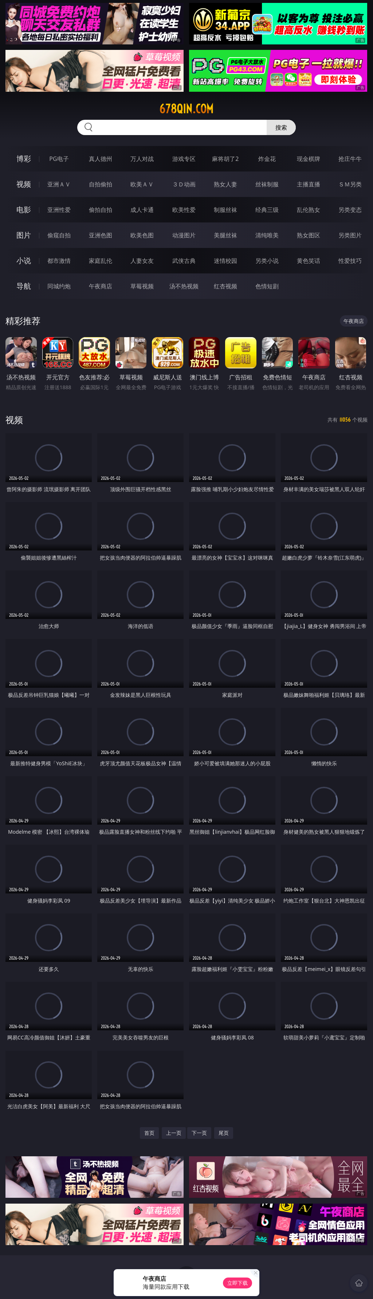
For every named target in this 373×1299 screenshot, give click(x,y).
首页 (149, 1132)
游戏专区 (184, 159)
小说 (23, 260)
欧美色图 (142, 235)
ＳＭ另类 (350, 184)
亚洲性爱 (59, 210)
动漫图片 (184, 235)
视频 (23, 184)
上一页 (173, 1132)
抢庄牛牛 (350, 159)
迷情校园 (225, 261)
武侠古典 (184, 261)
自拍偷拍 (100, 184)
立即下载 (237, 1282)
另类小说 (267, 261)
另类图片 (350, 235)
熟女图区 (308, 235)
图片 (23, 235)
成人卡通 (142, 210)
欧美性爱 (184, 210)
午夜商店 (100, 286)
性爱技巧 (350, 261)
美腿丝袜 (225, 235)
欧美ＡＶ (142, 184)
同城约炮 (59, 286)
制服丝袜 (225, 210)
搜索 (281, 127)
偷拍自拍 (100, 210)
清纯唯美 (267, 235)
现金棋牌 (308, 159)
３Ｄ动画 (184, 184)
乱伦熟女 (308, 210)
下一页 (199, 1132)
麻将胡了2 (225, 159)
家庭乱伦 (100, 261)
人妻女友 (142, 261)
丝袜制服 (267, 184)
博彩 (23, 158)
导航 (23, 286)
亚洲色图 (100, 235)
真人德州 (100, 159)
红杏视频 (225, 286)
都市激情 (59, 261)
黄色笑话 (308, 261)
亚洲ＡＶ (59, 184)
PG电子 (58, 159)
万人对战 (142, 159)
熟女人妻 (225, 184)
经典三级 (267, 210)
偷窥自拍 (59, 235)
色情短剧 (267, 286)
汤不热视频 (184, 286)
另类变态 (350, 210)
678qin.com (186, 109)
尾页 (224, 1132)
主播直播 (308, 184)
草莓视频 (142, 286)
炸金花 (267, 159)
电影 (23, 209)
